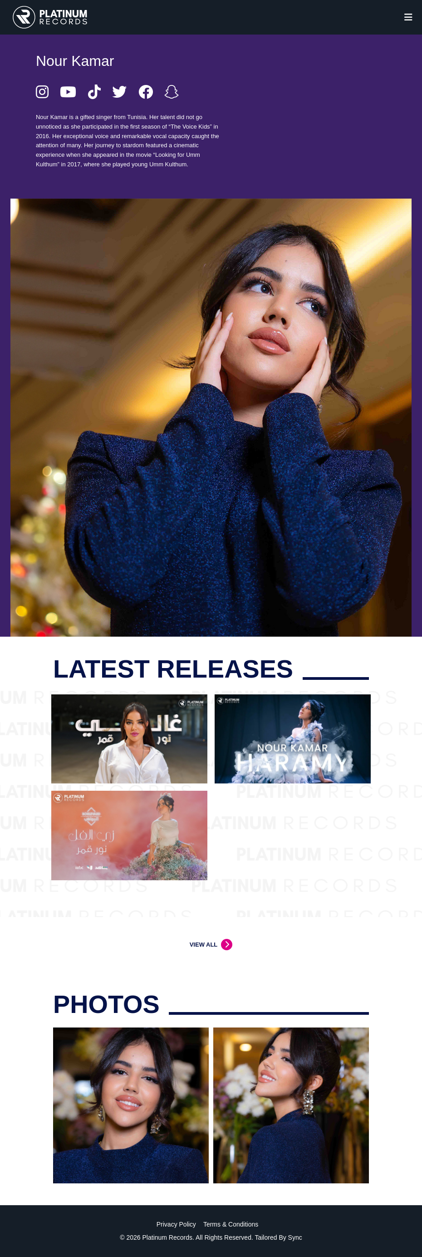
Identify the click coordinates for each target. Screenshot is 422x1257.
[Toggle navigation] (408, 17)
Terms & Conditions (230, 1224)
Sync (295, 1237)
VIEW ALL (204, 944)
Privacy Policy (176, 1224)
